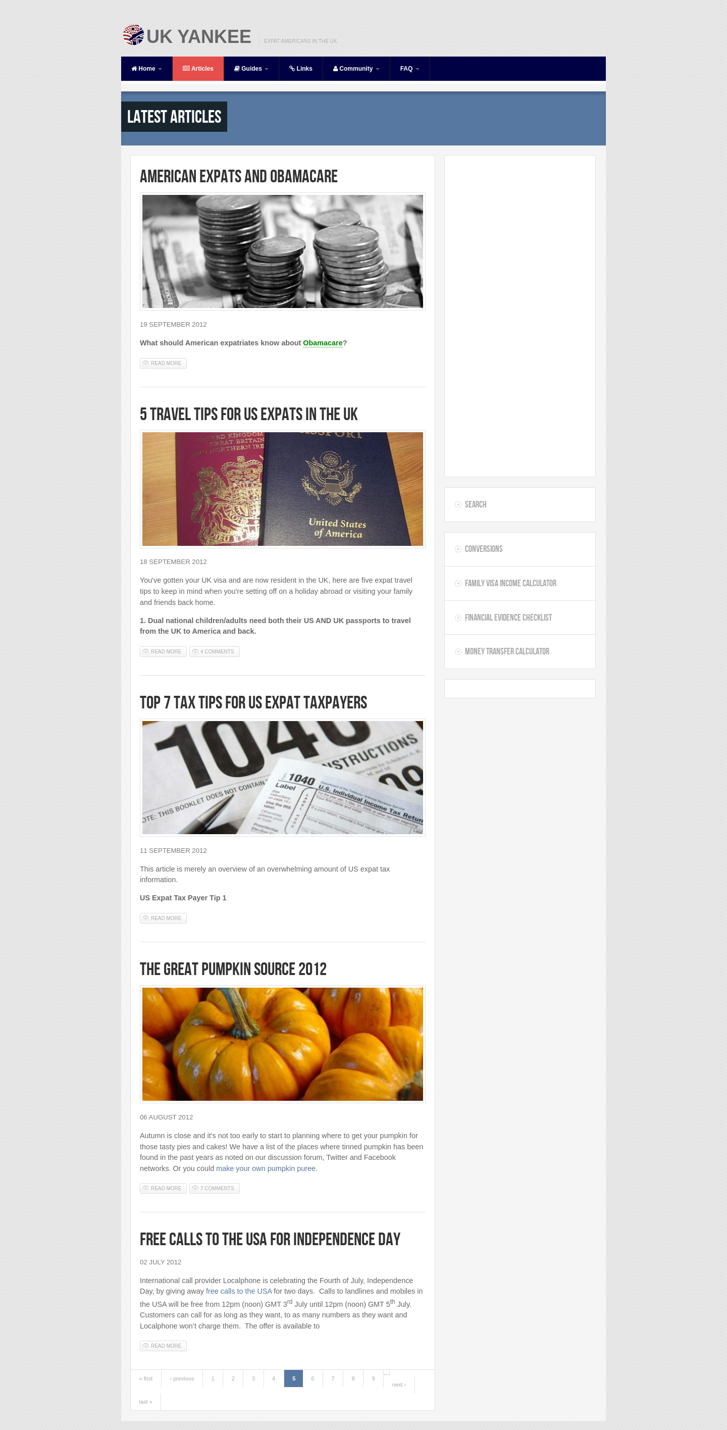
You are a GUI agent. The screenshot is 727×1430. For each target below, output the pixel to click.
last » (145, 1402)
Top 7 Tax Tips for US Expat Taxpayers (253, 702)
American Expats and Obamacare (239, 176)
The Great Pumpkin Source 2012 (233, 969)
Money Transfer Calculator (507, 651)
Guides (251, 68)
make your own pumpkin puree (266, 1168)
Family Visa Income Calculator (510, 583)
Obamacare (322, 343)
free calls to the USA (239, 1291)
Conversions (484, 549)
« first (146, 1378)
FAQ (410, 68)
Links (301, 68)
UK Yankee (198, 36)
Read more (169, 363)
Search (476, 504)
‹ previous (182, 1378)
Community (356, 68)
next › (399, 1385)
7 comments (217, 1188)
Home (146, 68)
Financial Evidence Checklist (508, 617)
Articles (198, 68)
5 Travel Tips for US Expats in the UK (249, 414)
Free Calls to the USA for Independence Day (270, 1239)
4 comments (217, 651)
